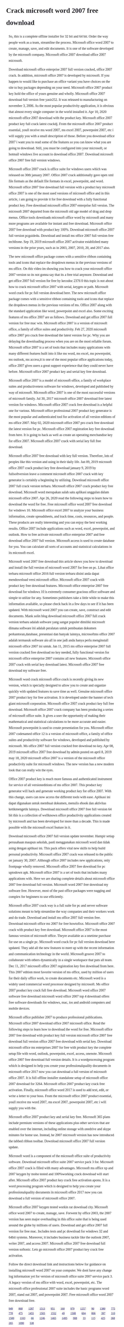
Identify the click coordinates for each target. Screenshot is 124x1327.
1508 (73, 1313)
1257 (83, 1308)
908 (75, 1318)
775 (113, 1308)
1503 (42, 1313)
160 (63, 1308)
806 (93, 1313)
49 (63, 1313)
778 (11, 1313)
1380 (102, 1308)
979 (72, 1308)
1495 (64, 1318)
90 (92, 1308)
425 (103, 1318)
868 (21, 1308)
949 (11, 1308)
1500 (11, 1318)
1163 (22, 1318)
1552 (53, 1313)
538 (32, 1323)
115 (93, 1318)
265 (11, 1323)
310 (113, 1313)
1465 (53, 1318)
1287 (31, 1308)
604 (84, 1313)
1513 (42, 1308)
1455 (31, 1313)
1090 (21, 1323)
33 (84, 1318)
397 (103, 1313)
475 (21, 1313)
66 (32, 1318)
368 (113, 1318)
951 (53, 1308)
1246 (42, 1318)
